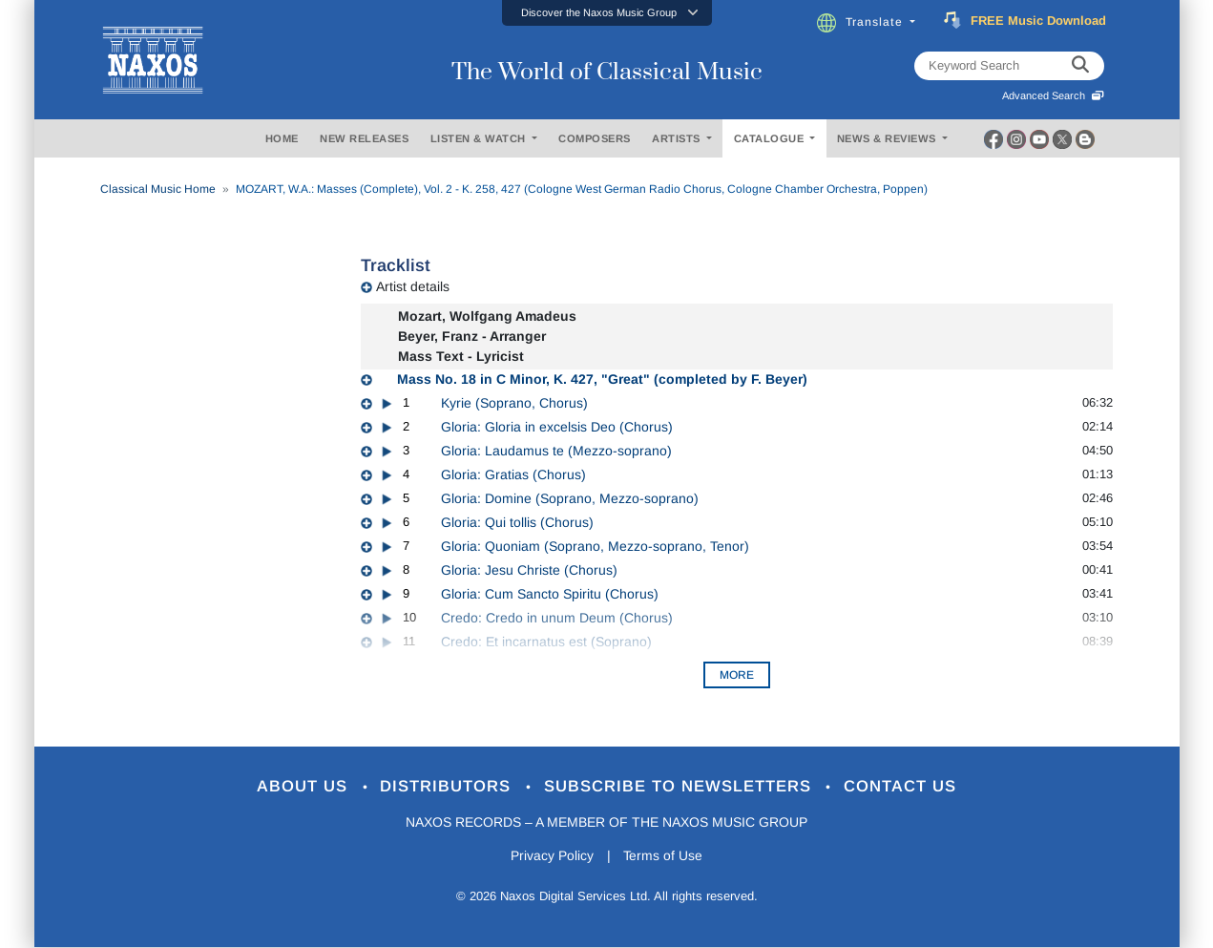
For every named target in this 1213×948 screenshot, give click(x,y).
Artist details (413, 286)
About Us (304, 787)
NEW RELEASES (364, 138)
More (737, 675)
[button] (607, 13)
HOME (282, 138)
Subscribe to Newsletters (680, 787)
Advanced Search (1053, 95)
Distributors (448, 787)
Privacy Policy (551, 855)
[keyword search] (1080, 66)
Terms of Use (663, 855)
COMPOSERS (594, 138)
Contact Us (901, 787)
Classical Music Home (158, 189)
